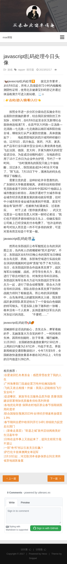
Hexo (44, 553)
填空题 (30, 69)
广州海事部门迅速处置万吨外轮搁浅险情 (30, 383)
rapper (21, 69)
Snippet (33, 558)
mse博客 (7, 37)
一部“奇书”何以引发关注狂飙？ (23, 447)
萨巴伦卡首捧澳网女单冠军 (21, 452)
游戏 (10, 69)
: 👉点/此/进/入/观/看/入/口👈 (22, 100)
